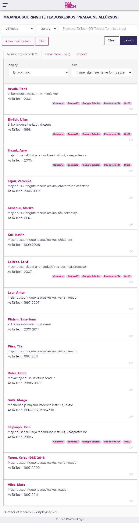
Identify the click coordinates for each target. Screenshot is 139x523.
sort (74, 65)
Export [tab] (82, 54)
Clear (111, 40)
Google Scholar (91, 103)
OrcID (127, 103)
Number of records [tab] (22, 54)
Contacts (58, 103)
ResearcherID (112, 103)
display (13, 65)
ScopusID (73, 103)
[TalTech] (70, 5)
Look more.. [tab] (57, 54)
